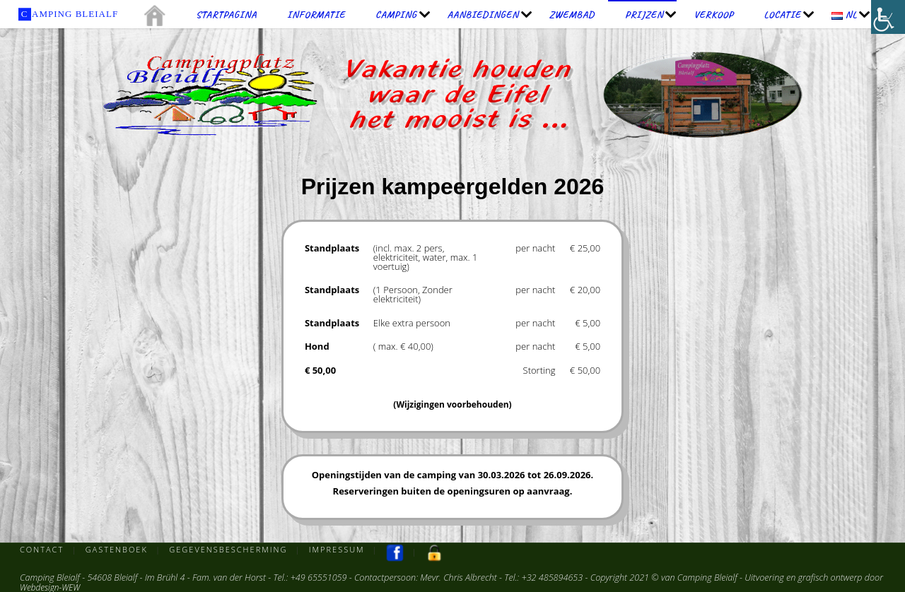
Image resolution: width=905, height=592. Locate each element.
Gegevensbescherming (230, 549)
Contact (42, 549)
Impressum (340, 549)
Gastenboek (117, 549)
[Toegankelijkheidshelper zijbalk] (888, 17)
